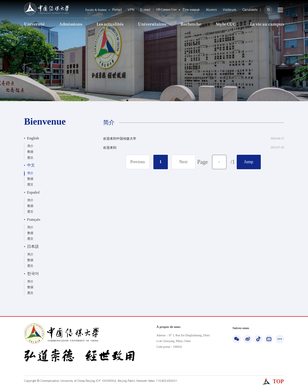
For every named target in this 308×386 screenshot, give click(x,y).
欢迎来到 (109, 147)
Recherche (192, 23)
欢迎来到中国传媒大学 (119, 138)
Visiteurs (234, 10)
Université (33, 23)
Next (183, 162)
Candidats (252, 10)
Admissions (70, 23)
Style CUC (227, 23)
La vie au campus (268, 23)
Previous (137, 162)
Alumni (219, 10)
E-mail (158, 10)
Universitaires (152, 23)
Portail (132, 10)
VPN (145, 10)
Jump (248, 162)
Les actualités (110, 23)
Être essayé (201, 10)
